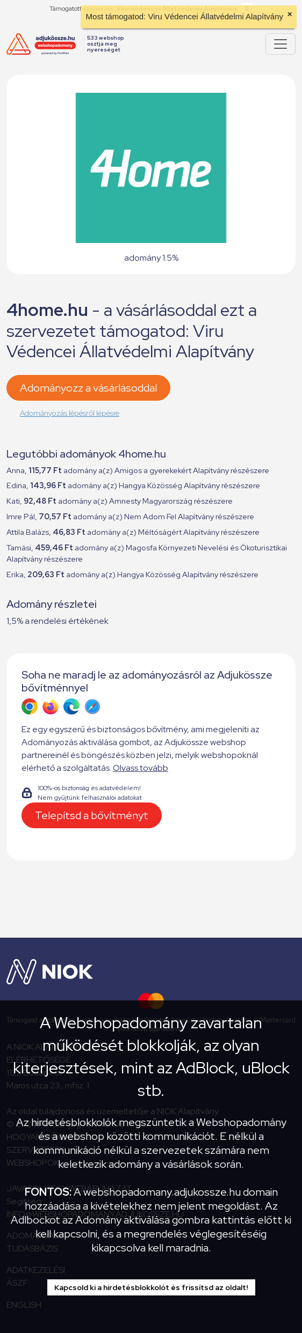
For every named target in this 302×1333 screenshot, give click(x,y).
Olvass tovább (140, 768)
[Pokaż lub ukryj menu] (280, 44)
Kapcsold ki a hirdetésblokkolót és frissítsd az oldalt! (151, 1287)
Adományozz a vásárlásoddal (88, 388)
